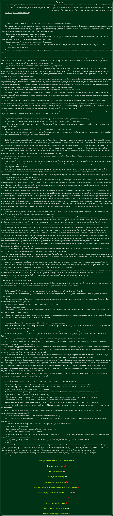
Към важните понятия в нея (56, 482)
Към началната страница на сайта (56, 514)
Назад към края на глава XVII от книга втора (56, 461)
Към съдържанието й (56, 471)
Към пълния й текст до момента (56, 508)
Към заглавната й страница (56, 503)
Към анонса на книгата (56, 466)
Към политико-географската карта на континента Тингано (56, 487)
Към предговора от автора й (56, 477)
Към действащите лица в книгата (56, 498)
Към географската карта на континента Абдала (56, 492)
